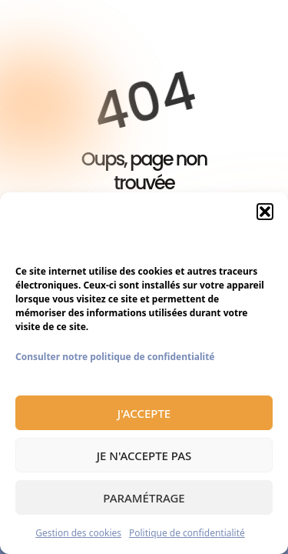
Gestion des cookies (78, 532)
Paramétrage (143, 498)
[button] (265, 211)
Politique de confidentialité (187, 532)
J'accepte (144, 413)
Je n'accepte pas (144, 455)
